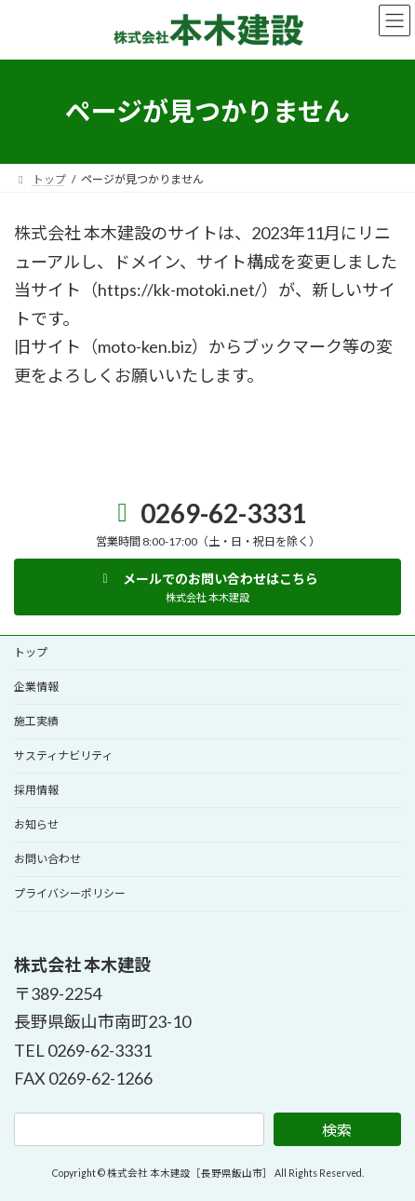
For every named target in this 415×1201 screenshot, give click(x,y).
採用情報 (36, 790)
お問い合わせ (47, 859)
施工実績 (36, 721)
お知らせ (36, 824)
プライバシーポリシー (70, 893)
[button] (207, 586)
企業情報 (36, 687)
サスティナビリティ (63, 755)
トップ (30, 652)
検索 (337, 1130)
